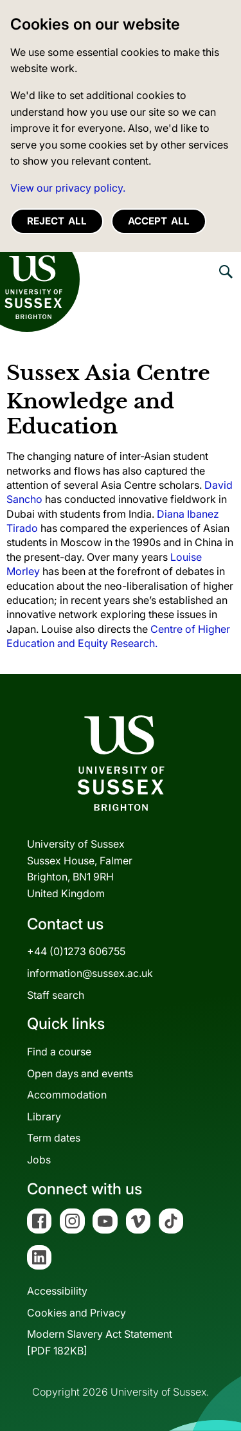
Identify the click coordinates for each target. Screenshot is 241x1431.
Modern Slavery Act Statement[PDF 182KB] (99, 1342)
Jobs (39, 1159)
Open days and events (80, 1073)
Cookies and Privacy (76, 1312)
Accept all (159, 221)
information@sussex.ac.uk (90, 973)
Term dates (53, 1137)
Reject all (57, 221)
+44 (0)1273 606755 (76, 951)
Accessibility (57, 1290)
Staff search (55, 995)
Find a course (59, 1051)
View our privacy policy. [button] (67, 187)
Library (44, 1116)
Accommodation (67, 1094)
